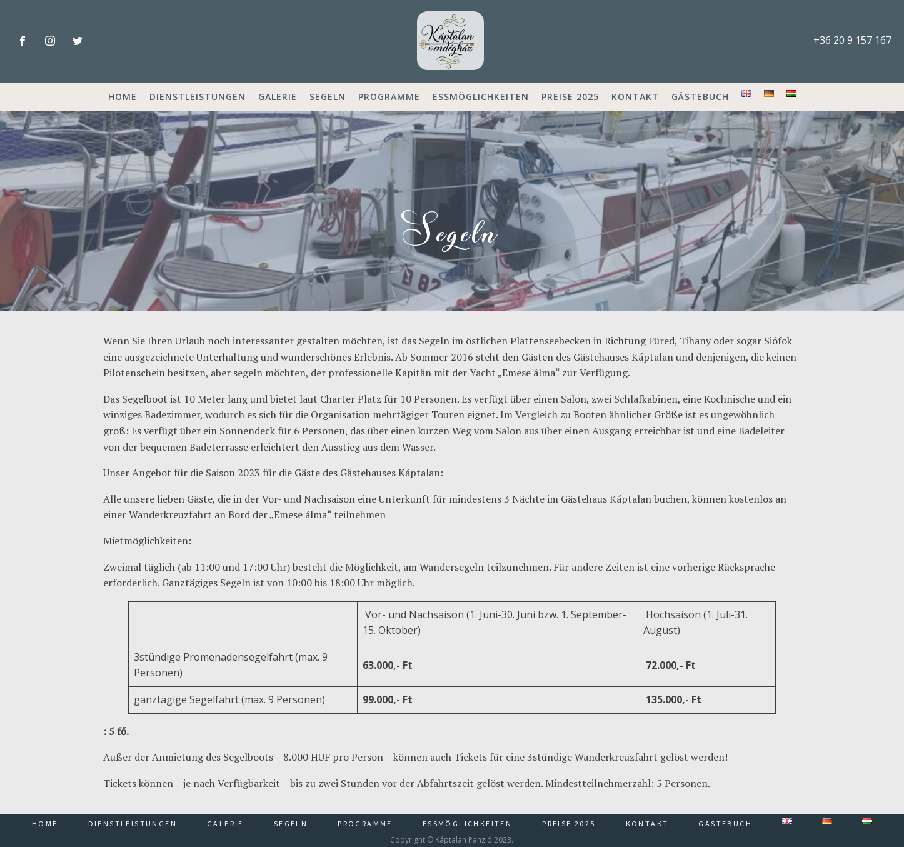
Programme (389, 97)
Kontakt (635, 97)
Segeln (327, 97)
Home (122, 97)
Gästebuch (700, 97)
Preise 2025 (570, 97)
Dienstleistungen (197, 97)
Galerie (277, 97)
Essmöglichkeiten (481, 97)
